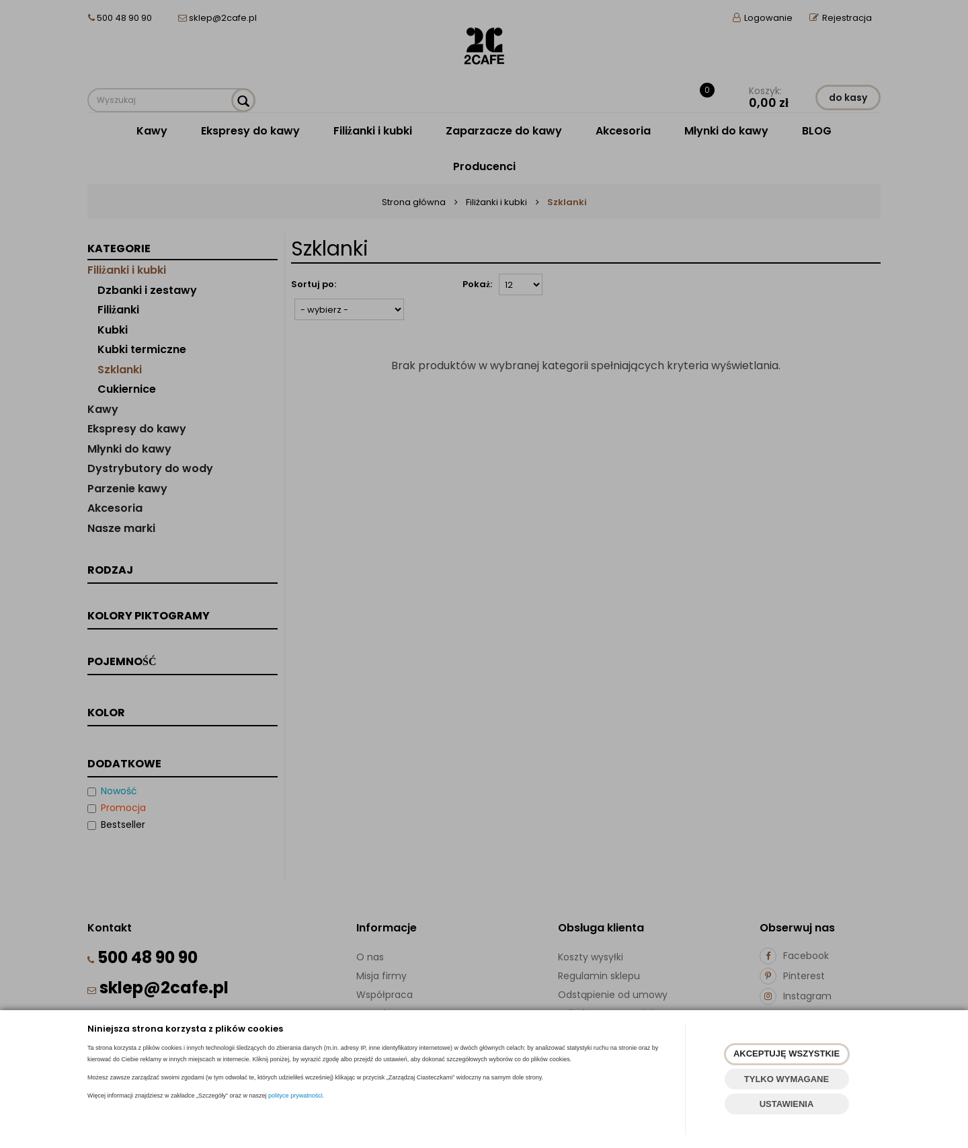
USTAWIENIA (787, 1104)
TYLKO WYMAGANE (786, 1079)
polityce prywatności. (296, 1095)
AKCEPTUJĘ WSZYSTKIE (786, 1053)
